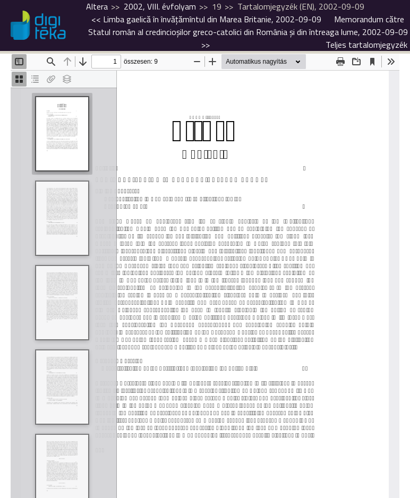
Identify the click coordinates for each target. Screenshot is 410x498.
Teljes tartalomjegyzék (366, 44)
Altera (97, 6)
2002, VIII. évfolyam (160, 6)
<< (206, 19)
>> (248, 32)
